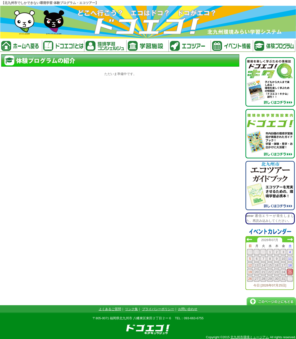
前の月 (249, 239)
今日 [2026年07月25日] (269, 285)
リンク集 (131, 309)
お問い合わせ (187, 309)
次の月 (290, 239)
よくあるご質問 (110, 309)
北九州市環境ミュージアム (249, 337)
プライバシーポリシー (158, 309)
